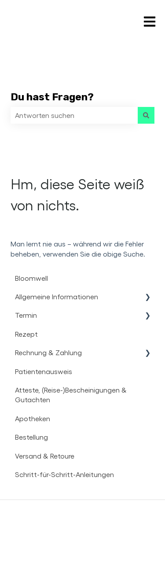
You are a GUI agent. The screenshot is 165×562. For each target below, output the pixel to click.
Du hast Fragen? (52, 97)
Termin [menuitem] (26, 315)
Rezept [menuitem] (26, 334)
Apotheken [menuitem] (32, 418)
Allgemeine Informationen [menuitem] (56, 296)
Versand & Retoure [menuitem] (44, 456)
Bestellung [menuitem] (31, 437)
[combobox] (74, 115)
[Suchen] (146, 115)
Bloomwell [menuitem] (31, 278)
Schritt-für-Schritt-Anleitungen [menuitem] (64, 474)
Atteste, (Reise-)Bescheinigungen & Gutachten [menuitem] (71, 395)
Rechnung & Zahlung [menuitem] (48, 352)
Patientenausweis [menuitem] (43, 371)
